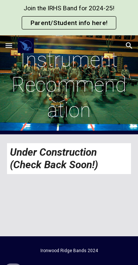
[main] (69, 85)
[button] (9, 45)
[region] (69, 17)
